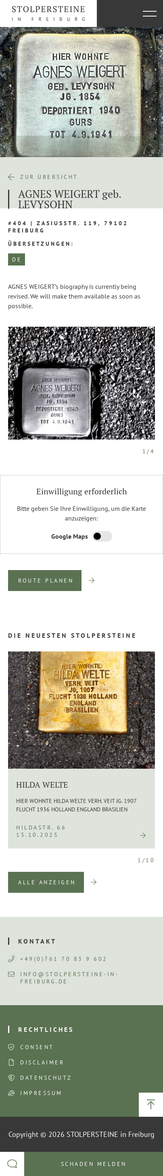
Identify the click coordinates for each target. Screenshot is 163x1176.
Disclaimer (42, 1062)
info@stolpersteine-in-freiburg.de (63, 978)
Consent (37, 1047)
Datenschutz (46, 1077)
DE (17, 259)
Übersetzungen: (41, 243)
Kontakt (37, 941)
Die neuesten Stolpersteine (72, 635)
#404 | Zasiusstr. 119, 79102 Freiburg (68, 227)
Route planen (45, 580)
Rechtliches (46, 1029)
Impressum (41, 1093)
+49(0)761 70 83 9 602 (58, 958)
